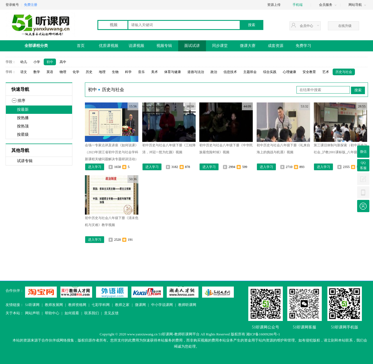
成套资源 (275, 46)
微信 (363, 152)
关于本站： (15, 313)
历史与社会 (343, 72)
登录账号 (12, 5)
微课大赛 (248, 46)
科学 (128, 72)
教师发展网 (54, 305)
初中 (49, 62)
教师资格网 (77, 305)
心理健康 (289, 72)
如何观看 (72, 313)
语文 (23, 72)
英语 (49, 72)
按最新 (23, 109)
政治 (213, 72)
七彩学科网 (101, 305)
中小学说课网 (162, 305)
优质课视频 (108, 46)
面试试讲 (192, 46)
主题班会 (250, 72)
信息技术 (230, 72)
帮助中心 (52, 313)
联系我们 (91, 313)
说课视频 (136, 46)
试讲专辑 (25, 161)
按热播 (23, 118)
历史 (89, 72)
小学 (36, 62)
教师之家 (122, 305)
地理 (102, 72)
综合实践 (269, 72)
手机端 (298, 5)
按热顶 (23, 126)
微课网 (140, 305)
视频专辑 (164, 46)
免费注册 (30, 5)
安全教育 (309, 72)
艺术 (325, 72)
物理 (63, 72)
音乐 (141, 72)
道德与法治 (195, 72)
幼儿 (23, 62)
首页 (81, 46)
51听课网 (32, 305)
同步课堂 (220, 46)
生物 (115, 72)
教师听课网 (187, 305)
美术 (154, 72)
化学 (76, 72)
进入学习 (94, 167)
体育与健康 (172, 72)
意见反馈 (111, 313)
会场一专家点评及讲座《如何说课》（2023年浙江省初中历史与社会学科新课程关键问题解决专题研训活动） (111, 152)
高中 (63, 62)
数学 (36, 72)
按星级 (23, 134)
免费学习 (303, 46)
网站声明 (32, 313)
